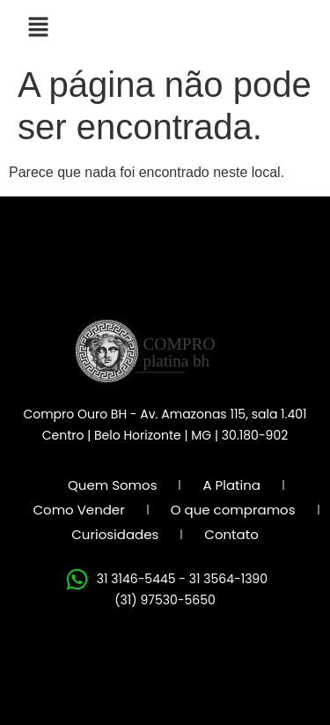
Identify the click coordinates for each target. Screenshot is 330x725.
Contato (231, 534)
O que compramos (233, 509)
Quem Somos (112, 485)
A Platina (231, 485)
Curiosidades (114, 534)
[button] (38, 28)
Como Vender (78, 509)
